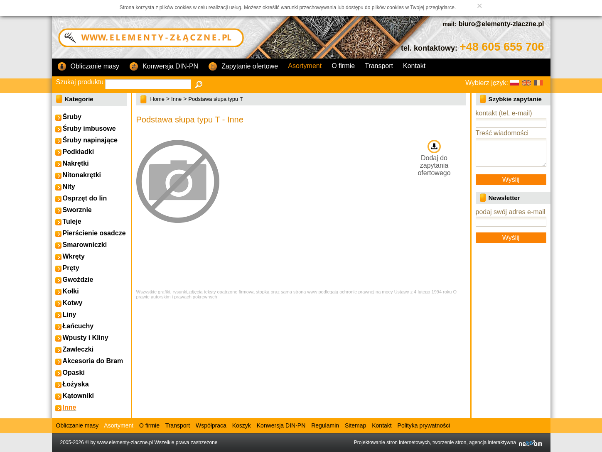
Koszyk (241, 425)
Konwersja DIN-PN (163, 67)
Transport (379, 65)
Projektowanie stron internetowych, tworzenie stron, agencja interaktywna (448, 442)
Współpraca (211, 425)
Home (157, 99)
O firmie (343, 65)
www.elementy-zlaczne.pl (125, 442)
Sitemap (355, 425)
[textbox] (148, 84)
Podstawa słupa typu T (215, 99)
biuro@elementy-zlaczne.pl (501, 23)
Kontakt (414, 65)
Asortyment (305, 65)
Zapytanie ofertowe (243, 67)
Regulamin (325, 425)
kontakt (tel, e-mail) (504, 113)
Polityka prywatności (424, 425)
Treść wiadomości (502, 133)
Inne (176, 99)
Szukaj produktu (80, 82)
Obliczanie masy (88, 67)
